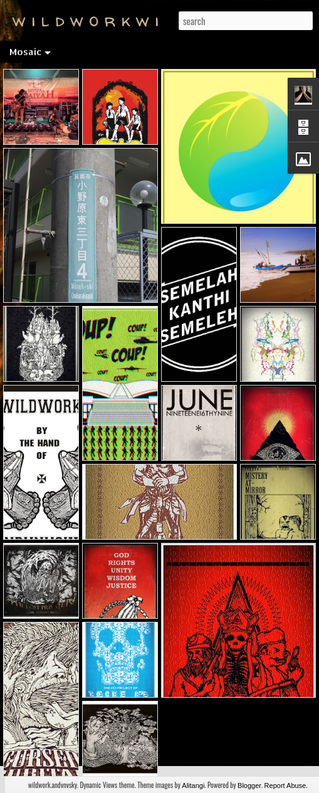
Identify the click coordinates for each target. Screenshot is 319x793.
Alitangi (193, 785)
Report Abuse (285, 785)
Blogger (249, 785)
